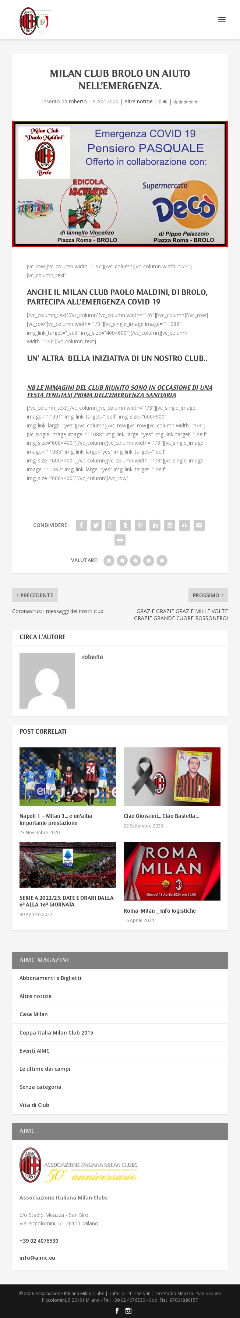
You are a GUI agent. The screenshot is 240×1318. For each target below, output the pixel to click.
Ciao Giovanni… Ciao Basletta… (161, 816)
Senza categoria (40, 1086)
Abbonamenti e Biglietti (50, 977)
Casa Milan (34, 1014)
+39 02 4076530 (39, 1240)
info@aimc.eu (37, 1257)
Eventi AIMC (35, 1050)
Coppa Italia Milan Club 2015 (56, 1032)
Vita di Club (34, 1104)
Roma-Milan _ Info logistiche (160, 911)
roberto (78, 101)
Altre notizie (138, 101)
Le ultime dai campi (45, 1068)
